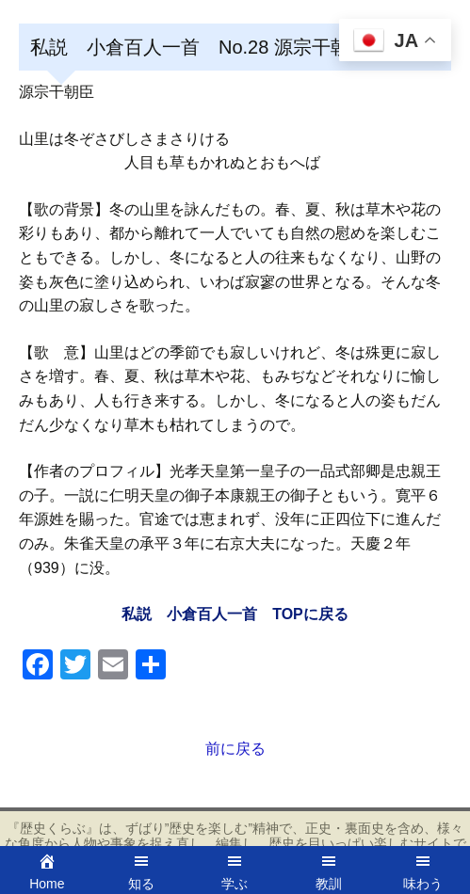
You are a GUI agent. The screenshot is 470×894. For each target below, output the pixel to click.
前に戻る (235, 749)
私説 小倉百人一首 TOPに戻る (235, 614)
